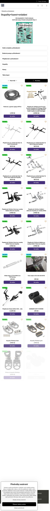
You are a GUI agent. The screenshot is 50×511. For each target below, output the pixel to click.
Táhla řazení (5, 75)
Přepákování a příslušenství (10, 59)
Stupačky (5, 64)
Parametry (36, 81)
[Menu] (47, 5)
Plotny (4, 69)
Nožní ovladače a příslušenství (11, 48)
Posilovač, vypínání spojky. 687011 (12, 106)
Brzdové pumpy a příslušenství (11, 53)
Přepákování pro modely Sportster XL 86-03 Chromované (12, 143)
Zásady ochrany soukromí (19, 500)
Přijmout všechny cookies (19, 504)
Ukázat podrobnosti (19, 508)
